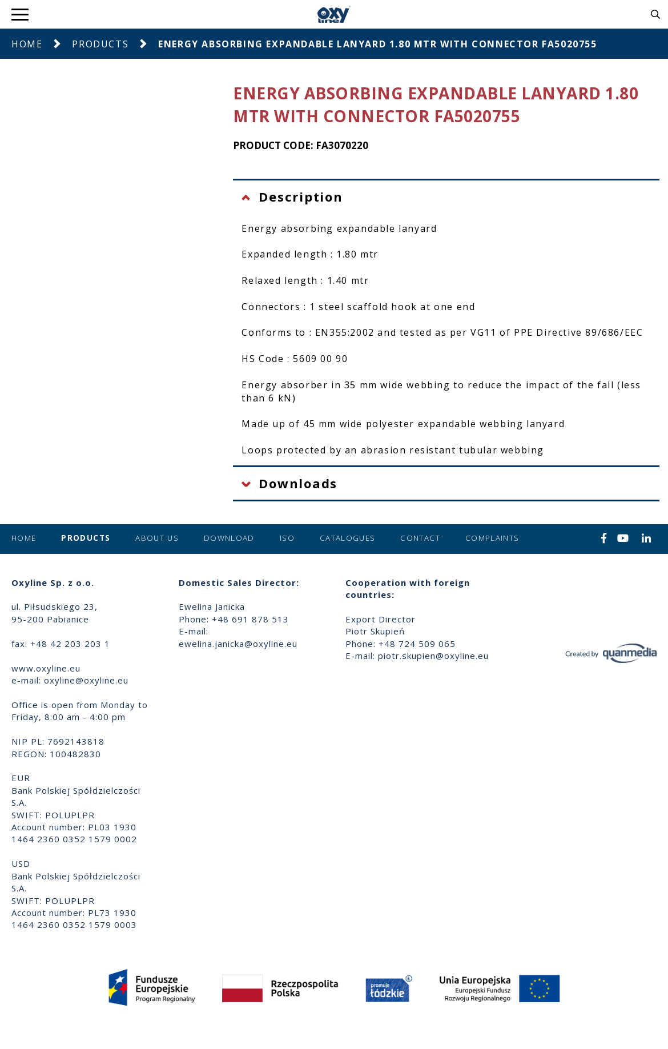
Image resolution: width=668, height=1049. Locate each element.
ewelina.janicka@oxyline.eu (238, 643)
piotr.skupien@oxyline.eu (433, 655)
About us (157, 538)
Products (100, 44)
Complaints (492, 538)
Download (229, 538)
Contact (420, 538)
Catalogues (348, 538)
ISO (287, 538)
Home (26, 44)
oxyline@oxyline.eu (86, 680)
